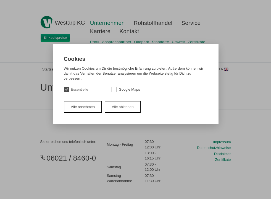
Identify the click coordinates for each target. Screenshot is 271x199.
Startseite (49, 69)
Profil (94, 42)
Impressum (222, 142)
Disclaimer (222, 154)
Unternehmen (107, 23)
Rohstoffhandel (153, 23)
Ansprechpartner (116, 42)
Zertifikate (197, 42)
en (224, 69)
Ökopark (141, 42)
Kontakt (129, 31)
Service (191, 23)
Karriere (100, 31)
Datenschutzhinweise (214, 148)
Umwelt (178, 42)
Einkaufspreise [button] (55, 38)
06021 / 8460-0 (68, 158)
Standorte (160, 42)
